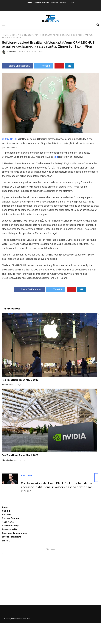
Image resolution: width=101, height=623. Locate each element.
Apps (4, 507)
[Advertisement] (25, 575)
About (71, 3)
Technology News (11, 38)
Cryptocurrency (10, 525)
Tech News (8, 522)
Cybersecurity (9, 529)
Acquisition (16, 35)
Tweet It (44, 65)
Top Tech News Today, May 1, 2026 (20, 455)
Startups (54, 3)
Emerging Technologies (14, 533)
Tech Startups (86, 35)
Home (29, 3)
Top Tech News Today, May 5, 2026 (20, 380)
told (56, 156)
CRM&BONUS (9, 139)
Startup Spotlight (34, 35)
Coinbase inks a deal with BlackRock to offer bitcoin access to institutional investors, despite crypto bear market (56, 487)
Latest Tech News (11, 536)
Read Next (27, 475)
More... (6, 540)
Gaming (6, 511)
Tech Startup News (66, 35)
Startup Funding (10, 518)
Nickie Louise (7, 385)
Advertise (63, 3)
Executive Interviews (41, 3)
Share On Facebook (17, 65)
